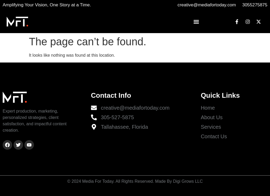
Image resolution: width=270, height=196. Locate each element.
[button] (196, 21)
